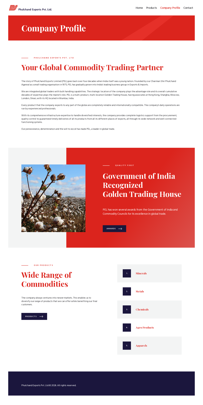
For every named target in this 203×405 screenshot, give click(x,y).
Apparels (141, 346)
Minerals (141, 274)
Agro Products (145, 328)
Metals (140, 292)
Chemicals (142, 310)
